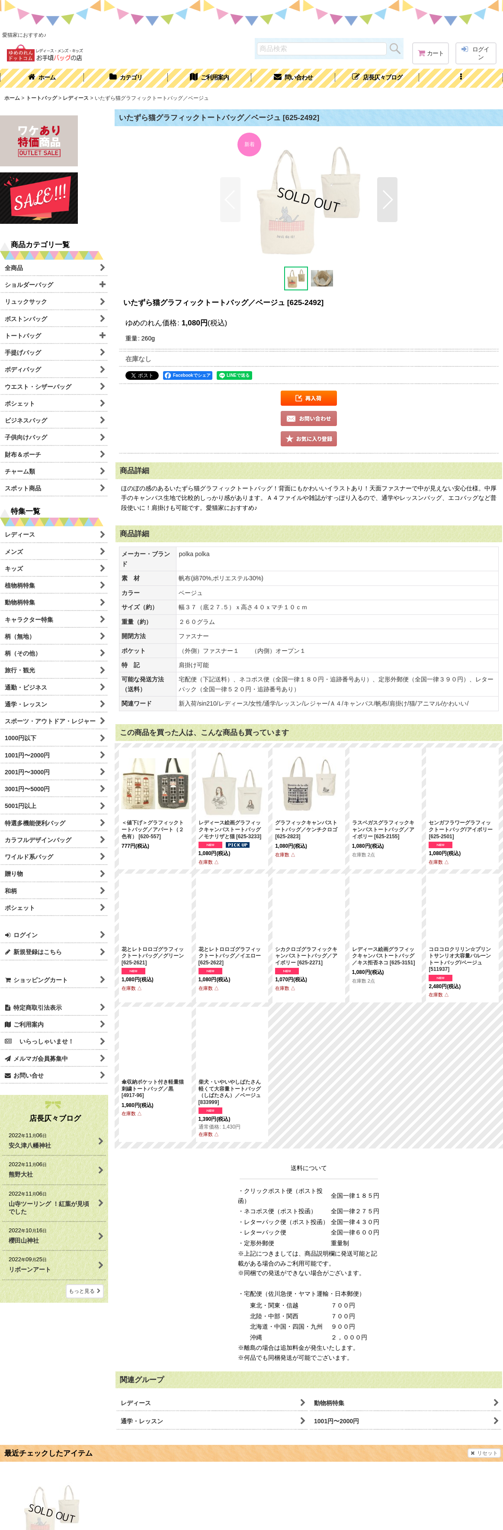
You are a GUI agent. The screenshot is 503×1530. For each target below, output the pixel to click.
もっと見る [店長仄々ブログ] (85, 1291)
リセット (484, 1453)
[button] (461, 78)
